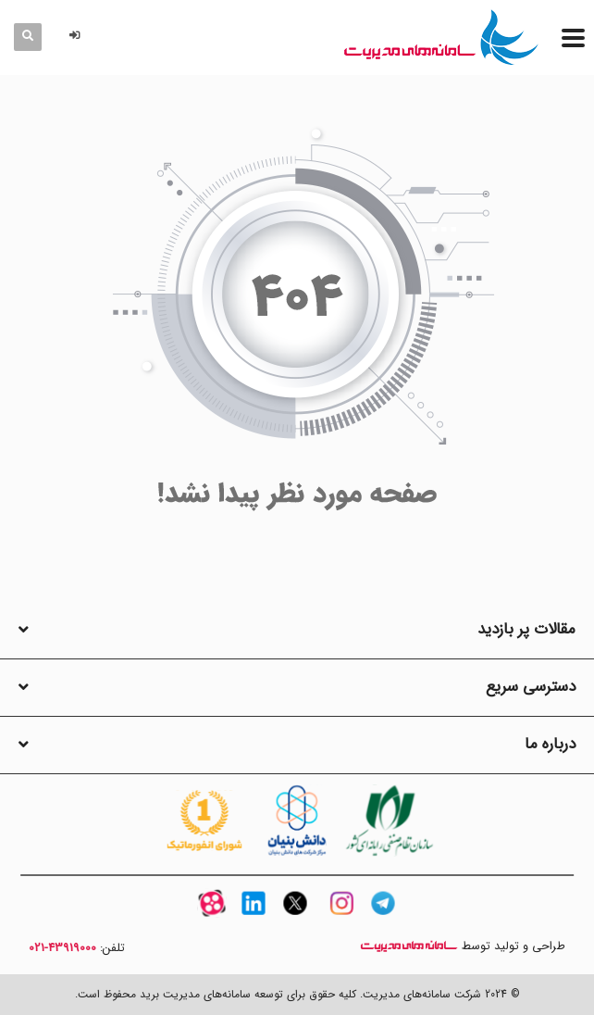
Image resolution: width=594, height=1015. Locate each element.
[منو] (573, 37)
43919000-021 (62, 948)
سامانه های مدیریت (409, 946)
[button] (77, 36)
